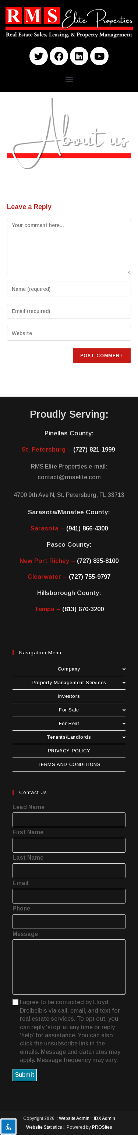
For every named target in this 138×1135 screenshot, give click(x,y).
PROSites (102, 1127)
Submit (24, 1075)
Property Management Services (78, 682)
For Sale (92, 710)
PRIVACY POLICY (69, 750)
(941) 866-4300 (87, 528)
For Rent (92, 723)
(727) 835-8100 (97, 560)
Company (91, 669)
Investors (69, 696)
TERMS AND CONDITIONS (69, 764)
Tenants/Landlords (86, 737)
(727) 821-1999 (94, 449)
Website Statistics (44, 1127)
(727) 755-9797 (89, 576)
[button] (69, 79)
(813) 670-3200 (83, 609)
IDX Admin (104, 1118)
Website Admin (74, 1118)
